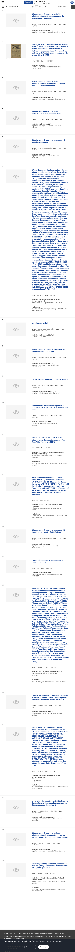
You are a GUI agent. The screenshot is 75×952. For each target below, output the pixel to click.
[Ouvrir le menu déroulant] (3, 2)
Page (32, 6)
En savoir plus (30, 947)
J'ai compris (44, 947)
